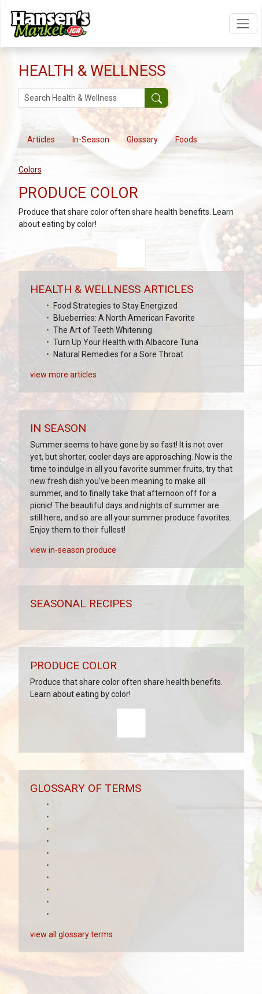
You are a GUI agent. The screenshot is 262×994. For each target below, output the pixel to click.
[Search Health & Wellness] (82, 98)
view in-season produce (73, 562)
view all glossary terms (71, 946)
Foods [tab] (186, 139)
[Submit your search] (156, 98)
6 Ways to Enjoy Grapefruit (101, 305)
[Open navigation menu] (243, 23)
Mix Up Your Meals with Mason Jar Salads (129, 342)
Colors (30, 169)
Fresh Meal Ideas (84, 354)
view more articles (63, 386)
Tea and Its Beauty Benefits (103, 366)
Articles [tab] (41, 139)
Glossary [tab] (142, 139)
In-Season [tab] (90, 139)
